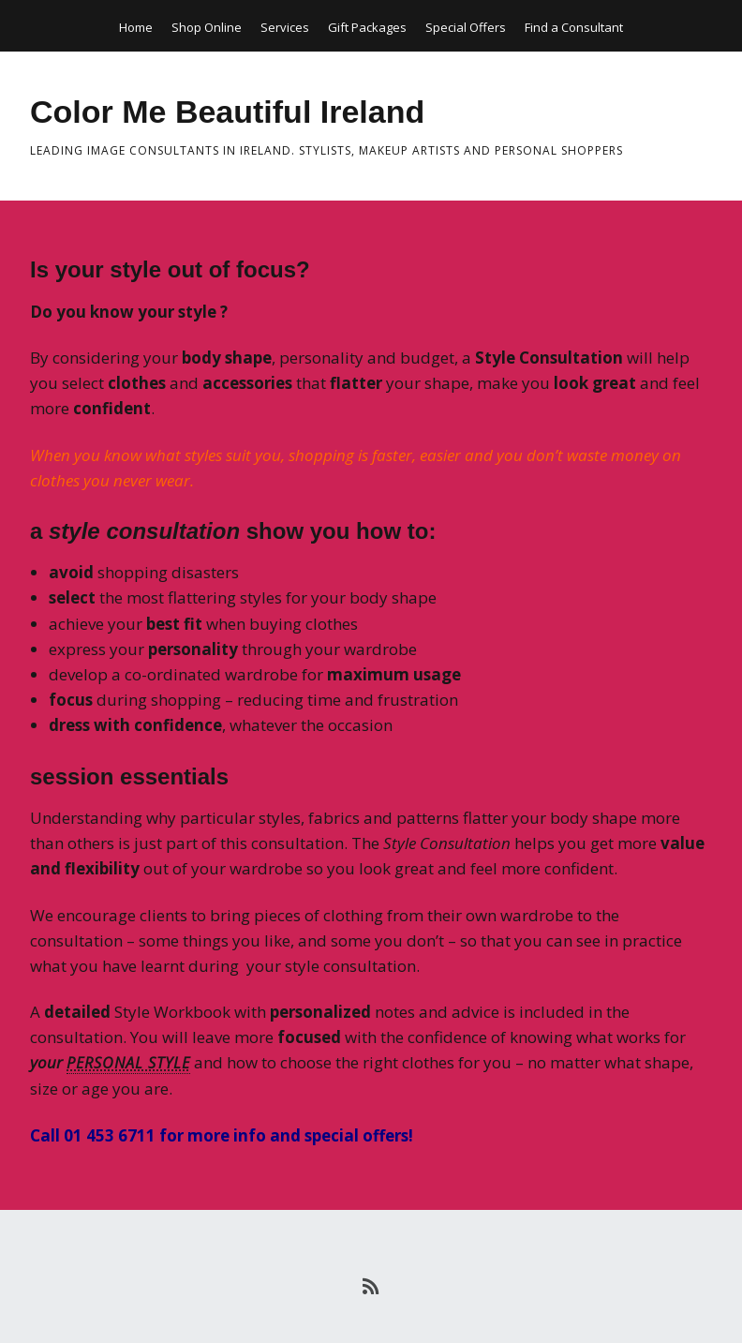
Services (284, 27)
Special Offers (465, 27)
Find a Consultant (574, 27)
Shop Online (206, 27)
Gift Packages (367, 27)
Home (136, 27)
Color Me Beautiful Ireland (227, 111)
